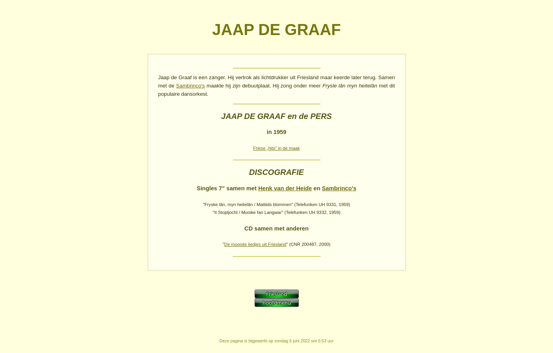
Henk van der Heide (285, 188)
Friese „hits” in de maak (276, 148)
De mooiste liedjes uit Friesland (255, 244)
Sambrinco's (190, 86)
